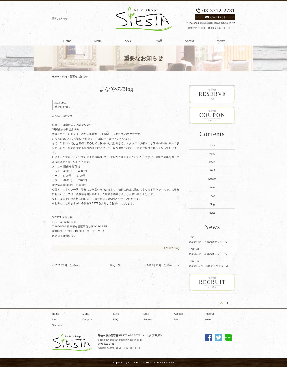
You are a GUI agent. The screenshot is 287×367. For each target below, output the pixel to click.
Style (128, 41)
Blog (64, 76)
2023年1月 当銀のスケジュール (69, 265)
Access (189, 41)
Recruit (148, 319)
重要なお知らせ (79, 76)
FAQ (212, 195)
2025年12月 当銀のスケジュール (209, 265)
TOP (228, 303)
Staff (159, 41)
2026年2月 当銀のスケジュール (208, 241)
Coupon (87, 319)
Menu (98, 41)
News (212, 212)
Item (212, 187)
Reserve (220, 41)
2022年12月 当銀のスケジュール (162, 265)
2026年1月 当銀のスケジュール (208, 253)
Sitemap (57, 325)
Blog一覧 (115, 265)
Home (67, 41)
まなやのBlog (171, 248)
